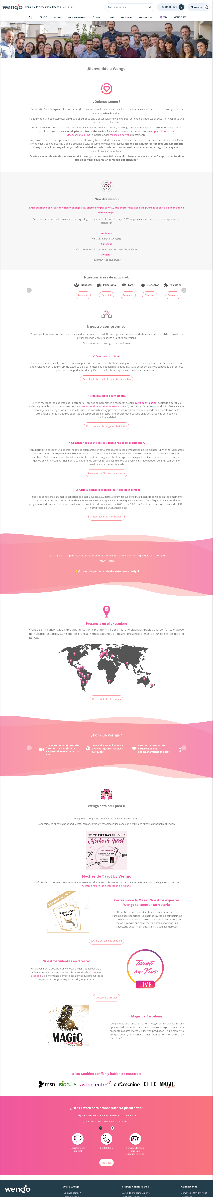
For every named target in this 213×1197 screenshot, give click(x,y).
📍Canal (97, 17)
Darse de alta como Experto (136, 1192)
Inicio (30, 17)
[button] (29, 290)
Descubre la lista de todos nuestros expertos (106, 379)
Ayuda (57, 17)
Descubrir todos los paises (106, 699)
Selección (126, 17)
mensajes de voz (119, 134)
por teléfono (161, 131)
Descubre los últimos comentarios (106, 473)
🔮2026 (163, 17)
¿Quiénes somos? (72, 1192)
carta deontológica (145, 402)
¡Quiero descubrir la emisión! (106, 940)
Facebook (35, 975)
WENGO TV (180, 17)
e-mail (87, 134)
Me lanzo (106, 1162)
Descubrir (83, 295)
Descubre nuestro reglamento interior (106, 426)
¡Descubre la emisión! (106, 997)
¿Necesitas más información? (106, 516)
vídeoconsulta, (75, 134)
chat (172, 131)
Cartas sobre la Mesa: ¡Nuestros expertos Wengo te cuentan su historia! (147, 902)
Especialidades (76, 17)
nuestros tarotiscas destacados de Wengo (106, 885)
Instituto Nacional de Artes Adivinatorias (98, 406)
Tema (111, 17)
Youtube (94, 972)
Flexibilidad (146, 17)
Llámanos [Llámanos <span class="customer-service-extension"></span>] (194, 1192)
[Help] (171, 7)
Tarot (43, 17)
